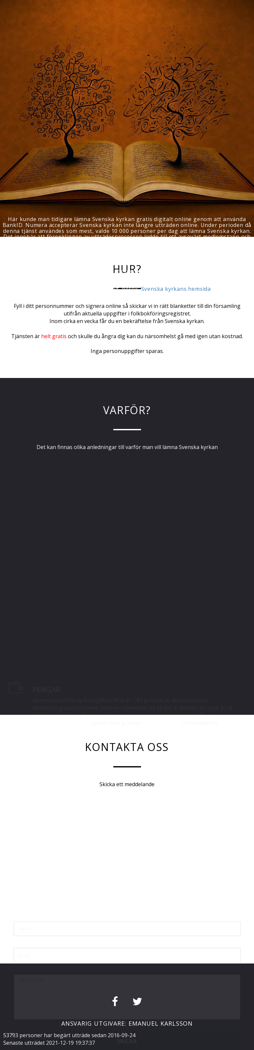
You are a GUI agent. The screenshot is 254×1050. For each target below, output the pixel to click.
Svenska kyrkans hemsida (176, 288)
